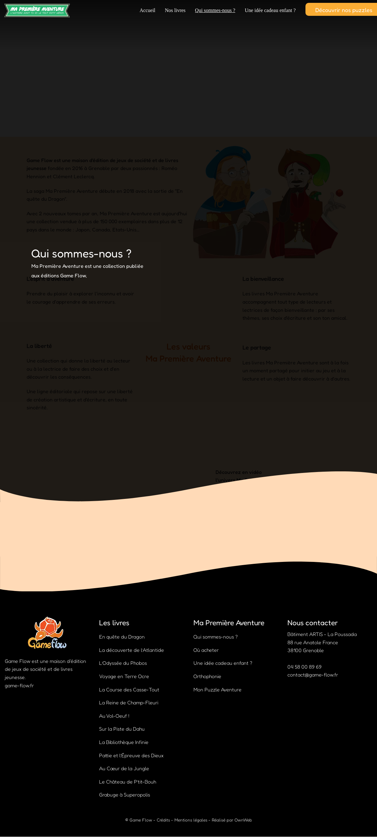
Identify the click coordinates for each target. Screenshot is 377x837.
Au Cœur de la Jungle (124, 768)
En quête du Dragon (122, 636)
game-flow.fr (19, 685)
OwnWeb (243, 819)
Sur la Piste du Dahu (122, 729)
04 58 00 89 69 (304, 667)
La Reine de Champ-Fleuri (128, 702)
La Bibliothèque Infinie (123, 742)
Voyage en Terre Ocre (124, 676)
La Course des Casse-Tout (129, 689)
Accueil (147, 10)
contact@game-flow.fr (312, 674)
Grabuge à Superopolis (124, 794)
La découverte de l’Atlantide (131, 650)
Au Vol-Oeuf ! (114, 716)
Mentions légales (190, 819)
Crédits (163, 819)
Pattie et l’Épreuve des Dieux (131, 755)
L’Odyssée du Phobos (123, 663)
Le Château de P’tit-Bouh (127, 781)
